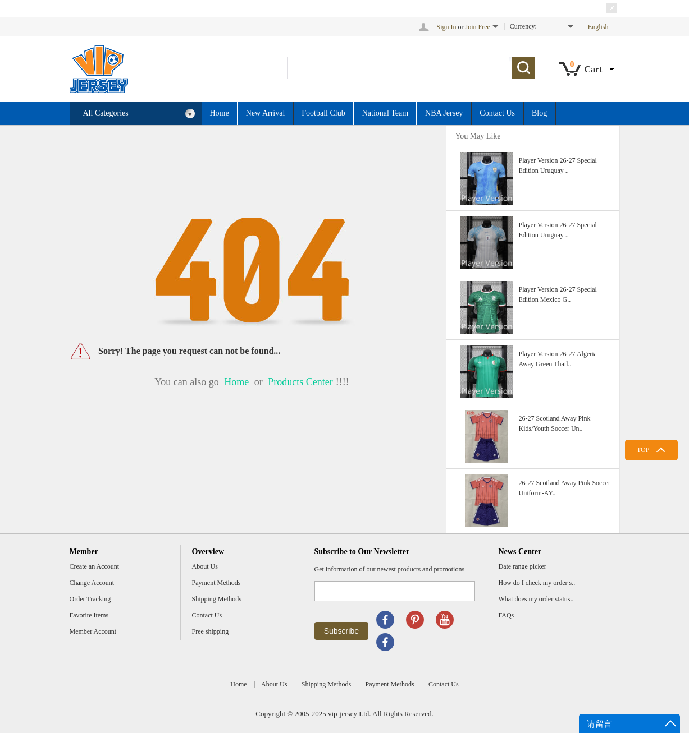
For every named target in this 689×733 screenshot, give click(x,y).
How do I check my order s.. (537, 583)
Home (219, 113)
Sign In (447, 27)
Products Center (300, 382)
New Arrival (265, 113)
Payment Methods (216, 583)
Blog (539, 113)
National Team (385, 113)
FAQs (506, 615)
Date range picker (522, 566)
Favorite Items (89, 615)
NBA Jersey (444, 113)
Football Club (323, 113)
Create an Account (95, 566)
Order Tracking (90, 599)
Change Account (92, 583)
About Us (205, 566)
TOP (643, 450)
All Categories (139, 113)
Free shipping (210, 631)
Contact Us (497, 113)
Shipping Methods (216, 599)
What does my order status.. (536, 599)
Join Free (478, 27)
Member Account (93, 631)
